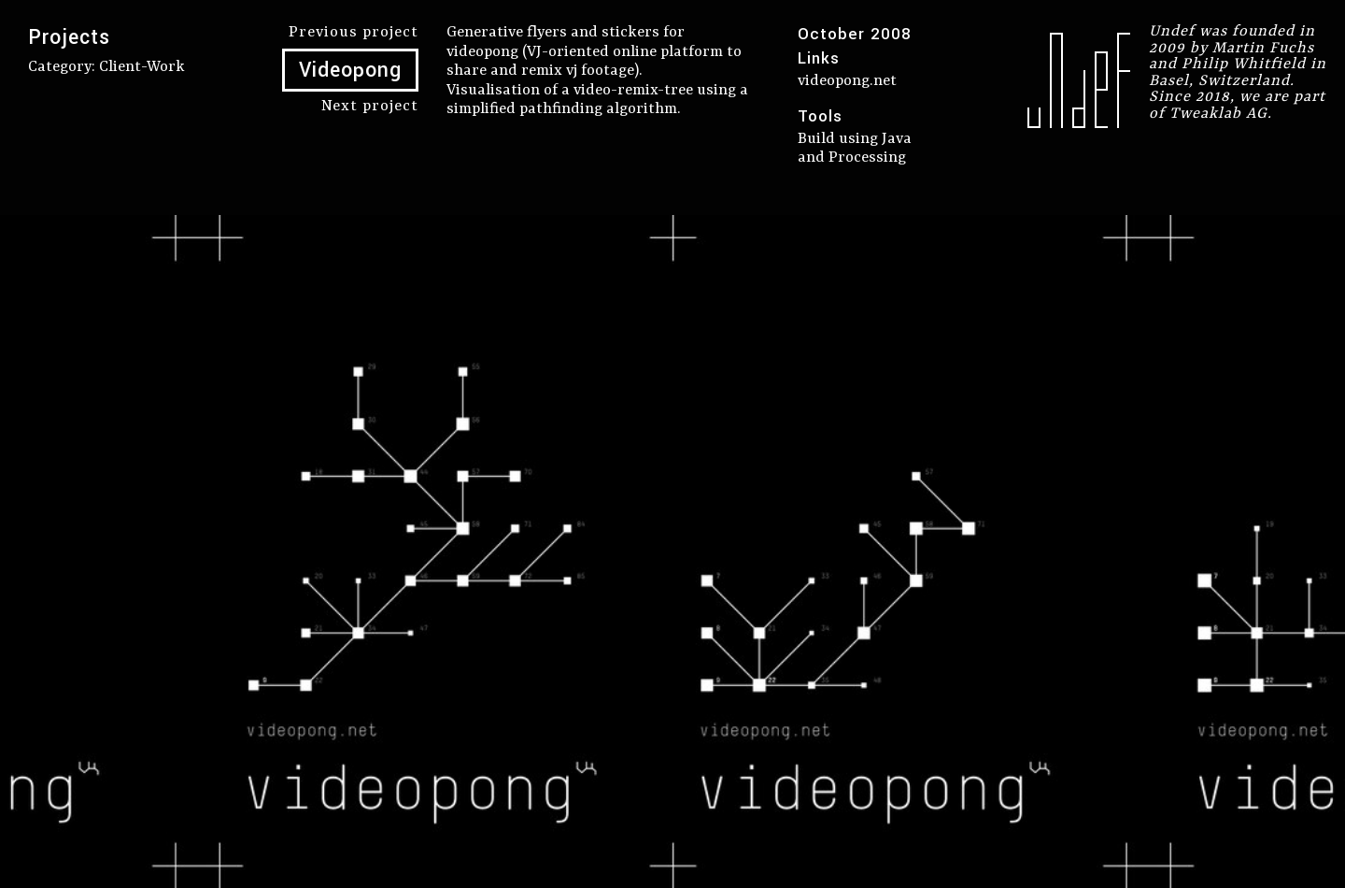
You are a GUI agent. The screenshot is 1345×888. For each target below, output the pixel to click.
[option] (672, 551)
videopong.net (847, 81)
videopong (482, 52)
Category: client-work (106, 67)
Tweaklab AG (1218, 113)
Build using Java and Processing (855, 148)
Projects (69, 37)
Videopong (350, 70)
